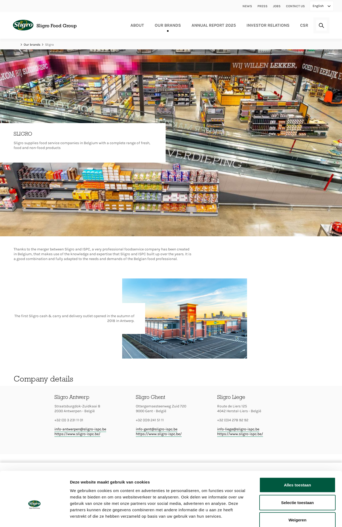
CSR (304, 25)
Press (262, 6)
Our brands (168, 25)
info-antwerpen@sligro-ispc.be (80, 429)
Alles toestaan (297, 457)
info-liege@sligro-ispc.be (238, 429)
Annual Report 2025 (214, 25)
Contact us (295, 6)
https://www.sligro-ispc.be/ (77, 434)
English (318, 6)
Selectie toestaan (297, 474)
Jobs (277, 6)
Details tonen (288, 516)
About (137, 25)
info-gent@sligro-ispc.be (156, 429)
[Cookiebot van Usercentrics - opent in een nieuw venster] (34, 517)
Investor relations (267, 25)
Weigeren (297, 492)
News (247, 6)
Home (16, 44)
